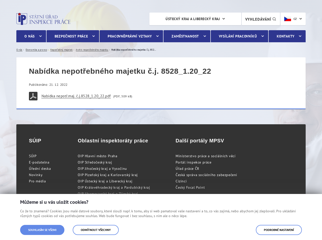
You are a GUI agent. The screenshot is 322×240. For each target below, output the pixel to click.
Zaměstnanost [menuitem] (185, 36)
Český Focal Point (190, 187)
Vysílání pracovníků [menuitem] (238, 36)
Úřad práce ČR (187, 168)
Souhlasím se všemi (42, 230)
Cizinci (181, 181)
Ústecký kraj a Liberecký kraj (193, 19)
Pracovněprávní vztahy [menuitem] (130, 36)
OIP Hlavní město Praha (97, 156)
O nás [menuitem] (29, 36)
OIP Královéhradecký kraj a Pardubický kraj (114, 187)
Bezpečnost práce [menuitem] (71, 36)
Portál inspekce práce (194, 162)
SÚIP (32, 156)
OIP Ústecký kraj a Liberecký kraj (105, 181)
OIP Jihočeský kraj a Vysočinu (102, 168)
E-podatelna (39, 162)
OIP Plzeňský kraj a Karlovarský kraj (108, 175)
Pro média (37, 181)
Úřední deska (40, 168)
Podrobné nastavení (279, 230)
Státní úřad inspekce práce (43, 19)
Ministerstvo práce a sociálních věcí (206, 156)
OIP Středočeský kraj (95, 162)
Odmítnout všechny (96, 230)
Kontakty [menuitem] (286, 36)
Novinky (36, 175)
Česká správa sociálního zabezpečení (206, 175)
